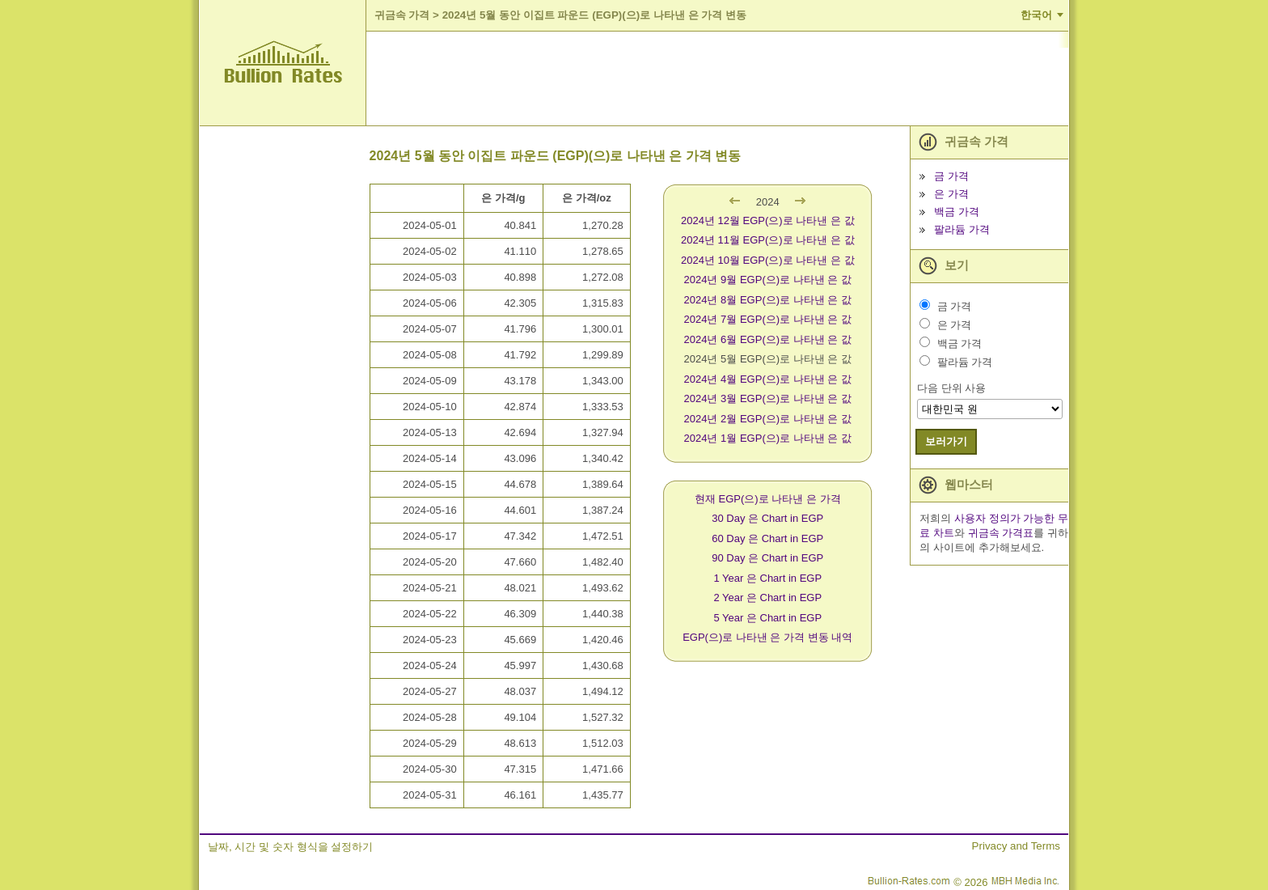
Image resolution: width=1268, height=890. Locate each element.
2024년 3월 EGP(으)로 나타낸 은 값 (768, 398)
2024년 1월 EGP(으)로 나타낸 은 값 (768, 438)
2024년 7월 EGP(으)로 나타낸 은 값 (768, 319)
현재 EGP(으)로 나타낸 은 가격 (768, 499)
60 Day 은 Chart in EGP (767, 538)
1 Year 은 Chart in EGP (767, 578)
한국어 (1036, 15)
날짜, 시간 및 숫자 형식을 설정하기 (290, 847)
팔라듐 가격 (962, 229)
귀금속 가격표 (1001, 533)
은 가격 (951, 194)
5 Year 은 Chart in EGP (767, 618)
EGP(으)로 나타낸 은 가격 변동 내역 (767, 637)
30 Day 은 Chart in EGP (767, 518)
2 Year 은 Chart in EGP (767, 597)
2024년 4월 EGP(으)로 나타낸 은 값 (768, 379)
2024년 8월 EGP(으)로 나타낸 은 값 (768, 300)
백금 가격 (956, 212)
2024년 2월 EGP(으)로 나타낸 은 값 (768, 419)
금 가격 (951, 176)
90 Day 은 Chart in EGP (767, 558)
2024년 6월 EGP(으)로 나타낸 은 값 (768, 339)
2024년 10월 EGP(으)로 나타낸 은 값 (768, 260)
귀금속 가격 (402, 15)
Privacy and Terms (1016, 846)
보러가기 (946, 441)
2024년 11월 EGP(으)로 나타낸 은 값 (768, 240)
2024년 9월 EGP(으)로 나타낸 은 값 (768, 279)
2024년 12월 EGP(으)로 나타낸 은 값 (768, 220)
